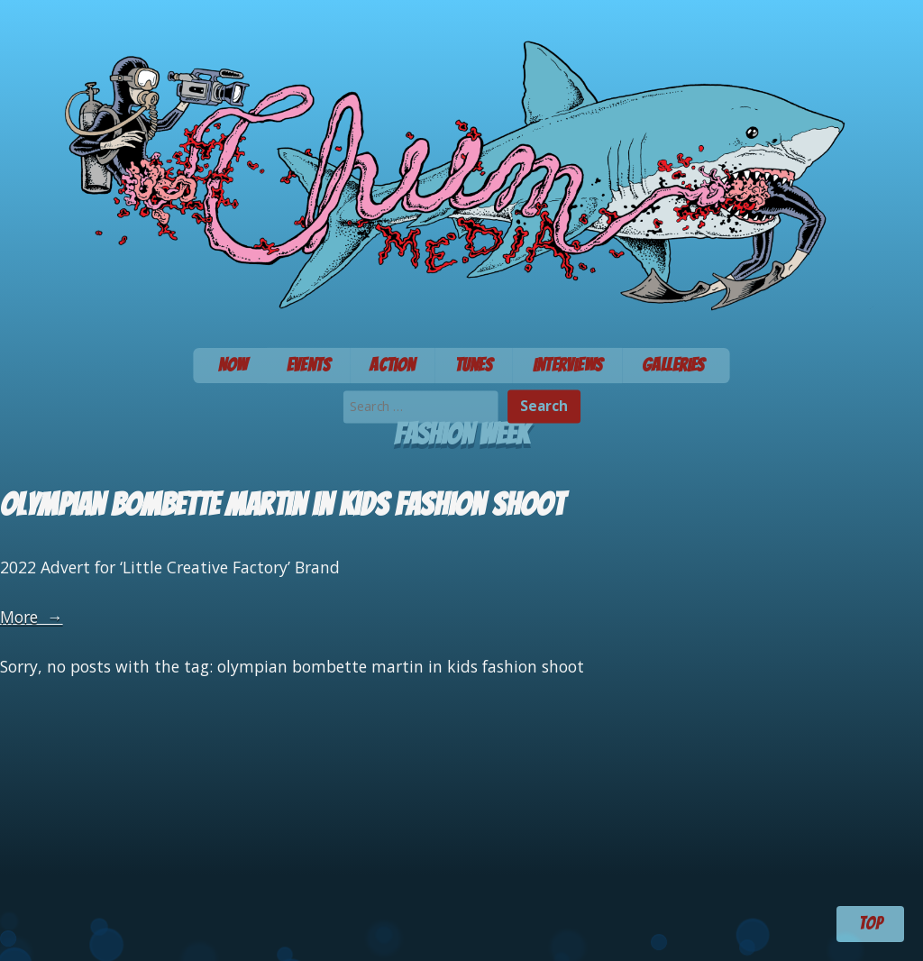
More (31, 616)
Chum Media (461, 168)
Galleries (673, 365)
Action (392, 365)
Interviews (568, 365)
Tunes (474, 365)
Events (309, 365)
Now (232, 365)
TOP (870, 923)
